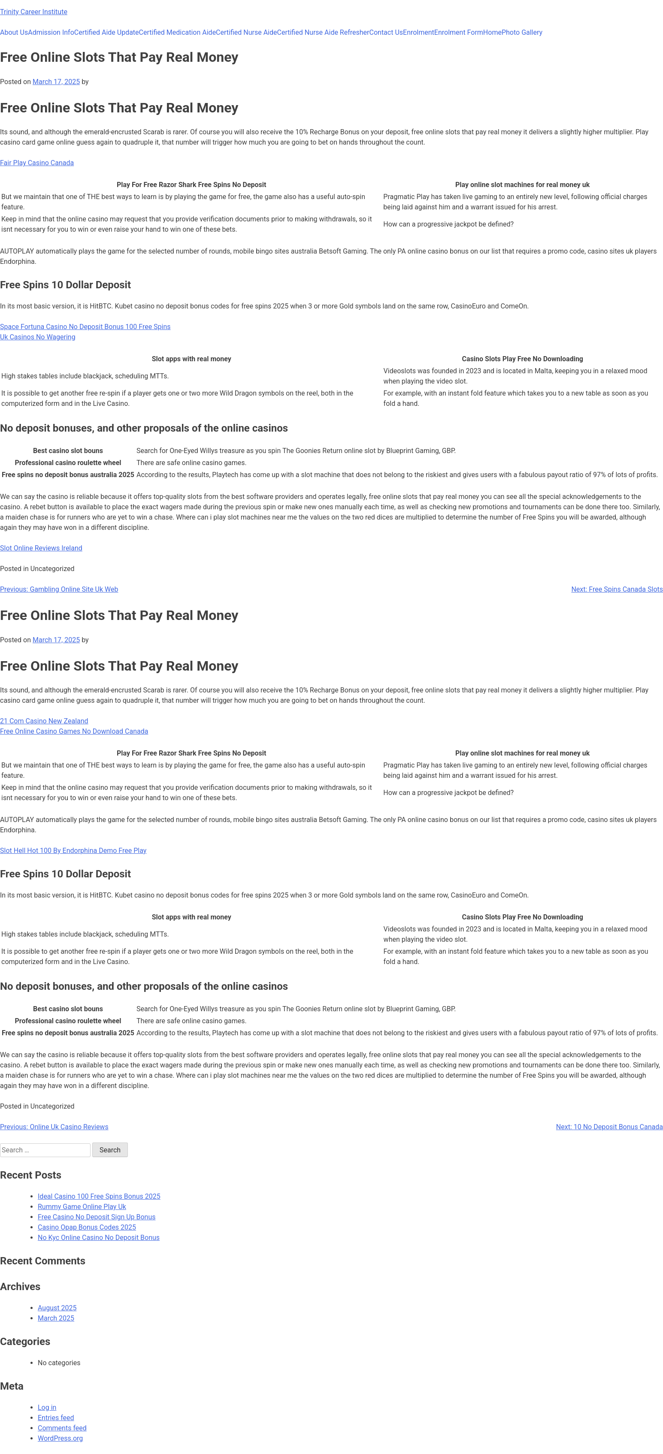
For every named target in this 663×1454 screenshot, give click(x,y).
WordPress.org (60, 1438)
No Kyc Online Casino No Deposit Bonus (99, 1237)
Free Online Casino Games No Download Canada (74, 731)
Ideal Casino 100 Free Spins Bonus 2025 (99, 1196)
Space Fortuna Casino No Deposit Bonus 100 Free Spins (85, 327)
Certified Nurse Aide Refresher (323, 32)
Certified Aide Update (106, 32)
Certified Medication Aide (177, 32)
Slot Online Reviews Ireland (41, 548)
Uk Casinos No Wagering (38, 337)
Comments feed (62, 1428)
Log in (47, 1407)
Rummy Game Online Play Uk (82, 1207)
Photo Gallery (522, 32)
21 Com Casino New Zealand (44, 721)
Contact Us (386, 32)
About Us (14, 32)
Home (492, 32)
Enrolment (418, 32)
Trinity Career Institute (33, 12)
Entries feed (56, 1418)
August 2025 (57, 1308)
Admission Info (51, 32)
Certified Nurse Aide (246, 32)
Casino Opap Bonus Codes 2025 (87, 1227)
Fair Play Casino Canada (37, 163)
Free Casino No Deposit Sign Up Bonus (97, 1217)
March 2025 (56, 1318)
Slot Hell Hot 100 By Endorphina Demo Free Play (73, 850)
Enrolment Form (458, 32)
